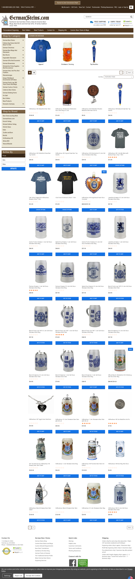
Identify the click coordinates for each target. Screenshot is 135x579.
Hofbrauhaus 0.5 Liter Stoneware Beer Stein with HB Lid (67, 420)
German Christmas (8, 48)
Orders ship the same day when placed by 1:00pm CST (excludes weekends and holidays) (116, 542)
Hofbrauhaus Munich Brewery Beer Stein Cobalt (40, 508)
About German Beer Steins (43, 558)
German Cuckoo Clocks (10, 87)
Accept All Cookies (33, 575)
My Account (66, 7)
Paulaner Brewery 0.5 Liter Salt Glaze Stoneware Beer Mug (65, 287)
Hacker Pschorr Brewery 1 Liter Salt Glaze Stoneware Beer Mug (40, 242)
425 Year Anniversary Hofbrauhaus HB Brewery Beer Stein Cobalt (39, 464)
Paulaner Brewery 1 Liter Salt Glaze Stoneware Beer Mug (38, 287)
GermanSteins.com (9, 119)
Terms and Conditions (75, 548)
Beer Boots (6, 55)
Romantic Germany (8, 104)
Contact (88, 7)
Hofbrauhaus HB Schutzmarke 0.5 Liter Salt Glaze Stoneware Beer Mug (93, 154)
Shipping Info (62, 30)
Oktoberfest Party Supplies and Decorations (11, 67)
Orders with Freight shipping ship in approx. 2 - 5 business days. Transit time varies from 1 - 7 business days (116, 556)
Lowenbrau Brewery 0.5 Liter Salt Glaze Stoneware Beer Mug (119, 198)
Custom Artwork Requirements (44, 546)
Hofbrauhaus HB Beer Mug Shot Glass (118, 464)
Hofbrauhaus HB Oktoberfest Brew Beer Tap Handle (40, 154)
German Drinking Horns (10, 93)
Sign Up (126, 7)
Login (119, 7)
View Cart (82, 7)
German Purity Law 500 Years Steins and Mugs (10, 83)
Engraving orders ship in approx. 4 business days (116, 545)
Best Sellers (26, 30)
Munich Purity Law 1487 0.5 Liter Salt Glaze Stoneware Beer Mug (41, 331)
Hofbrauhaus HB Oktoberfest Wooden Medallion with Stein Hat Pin (92, 109)
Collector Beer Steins (9, 90)
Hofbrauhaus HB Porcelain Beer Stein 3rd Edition (93, 464)
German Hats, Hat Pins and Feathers (11, 71)
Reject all (18, 575)
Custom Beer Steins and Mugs (44, 543)
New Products (39, 30)
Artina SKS (6, 141)
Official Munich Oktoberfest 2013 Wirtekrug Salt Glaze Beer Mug (120, 375)
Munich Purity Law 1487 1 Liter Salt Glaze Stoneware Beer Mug (93, 331)
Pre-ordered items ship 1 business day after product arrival (117, 551)
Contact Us (51, 30)
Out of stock (119, 210)
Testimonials (96, 7)
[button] (13, 155)
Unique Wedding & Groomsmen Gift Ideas (10, 79)
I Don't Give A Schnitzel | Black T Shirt (65, 197)
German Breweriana (9, 63)
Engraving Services (40, 560)
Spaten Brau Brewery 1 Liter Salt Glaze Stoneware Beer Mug (65, 242)
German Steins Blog (41, 541)
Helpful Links (72, 543)
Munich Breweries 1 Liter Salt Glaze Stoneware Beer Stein (65, 375)
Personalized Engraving (11, 30)
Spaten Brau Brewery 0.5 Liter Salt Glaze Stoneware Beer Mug (93, 287)
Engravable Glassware (9, 58)
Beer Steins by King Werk (10, 116)
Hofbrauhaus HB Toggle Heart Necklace (40, 419)
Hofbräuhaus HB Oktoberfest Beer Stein (40, 109)
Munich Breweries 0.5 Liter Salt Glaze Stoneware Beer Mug (118, 331)
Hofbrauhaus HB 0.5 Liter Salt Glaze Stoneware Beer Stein (118, 508)
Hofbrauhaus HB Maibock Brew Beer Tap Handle (119, 109)
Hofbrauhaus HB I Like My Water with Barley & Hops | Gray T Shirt (118, 154)
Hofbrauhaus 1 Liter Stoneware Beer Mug (66, 464)
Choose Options (120, 165)
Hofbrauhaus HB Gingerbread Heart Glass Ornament (93, 198)
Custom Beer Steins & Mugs (79, 30)
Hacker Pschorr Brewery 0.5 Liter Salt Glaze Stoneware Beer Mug (92, 242)
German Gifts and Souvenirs (11, 60)
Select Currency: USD (28, 7)
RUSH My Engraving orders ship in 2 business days (117, 548)
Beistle (5, 135)
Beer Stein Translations (42, 548)
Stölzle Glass (7, 127)
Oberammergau (7, 75)
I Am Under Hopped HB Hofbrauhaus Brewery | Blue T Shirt (39, 198)
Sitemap (71, 541)
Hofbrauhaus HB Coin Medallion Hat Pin (119, 419)
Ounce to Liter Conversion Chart (67, 3)
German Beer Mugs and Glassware (10, 51)
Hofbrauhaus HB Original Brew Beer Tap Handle (66, 154)
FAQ (115, 7)
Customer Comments (75, 546)
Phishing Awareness (107, 7)
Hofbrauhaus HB (8, 138)
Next (130, 73)
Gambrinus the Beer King (42, 551)
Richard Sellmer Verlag (9, 124)
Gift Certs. (74, 7)
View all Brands (7, 144)
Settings (7, 575)
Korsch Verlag (7, 121)
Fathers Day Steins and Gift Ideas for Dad (11, 44)
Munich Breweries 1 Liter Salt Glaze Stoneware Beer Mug (91, 375)
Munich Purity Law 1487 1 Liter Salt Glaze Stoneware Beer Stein (66, 331)
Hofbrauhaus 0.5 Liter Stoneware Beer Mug (93, 508)
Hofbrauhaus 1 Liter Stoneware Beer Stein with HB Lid (93, 420)
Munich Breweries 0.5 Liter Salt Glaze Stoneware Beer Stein (39, 375)
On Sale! (5, 95)
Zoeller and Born (8, 133)
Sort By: (100, 77)
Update (13, 168)
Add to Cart (40, 121)
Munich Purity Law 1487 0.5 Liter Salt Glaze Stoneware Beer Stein (120, 287)
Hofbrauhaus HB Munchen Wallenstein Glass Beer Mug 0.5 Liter (65, 109)
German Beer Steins (9, 40)
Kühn (4, 130)
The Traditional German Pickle (44, 555)
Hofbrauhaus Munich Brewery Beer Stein (66, 508)
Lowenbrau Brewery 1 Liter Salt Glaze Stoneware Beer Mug (118, 242)
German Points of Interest (42, 553)
